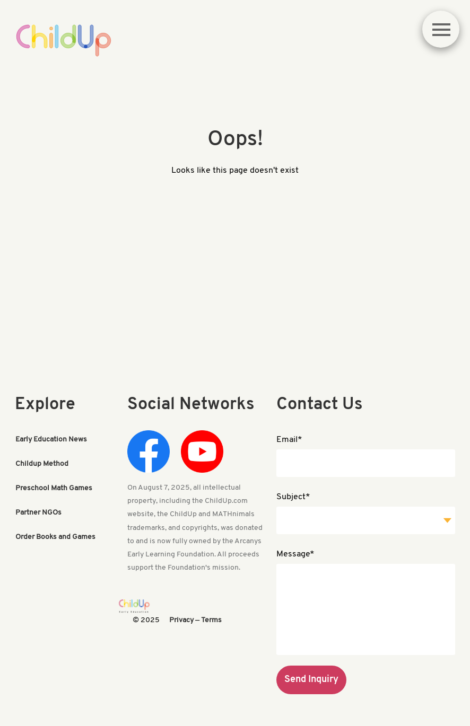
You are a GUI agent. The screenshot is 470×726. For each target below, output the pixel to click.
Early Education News (51, 440)
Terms (211, 620)
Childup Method (41, 464)
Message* (295, 554)
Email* (289, 440)
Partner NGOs (38, 513)
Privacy (181, 620)
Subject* (293, 497)
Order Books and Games (55, 537)
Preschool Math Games (53, 488)
